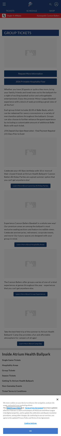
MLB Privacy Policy (14, 408)
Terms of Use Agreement (34, 408)
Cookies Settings (30, 423)
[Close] (57, 399)
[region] (30, 415)
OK (30, 431)
